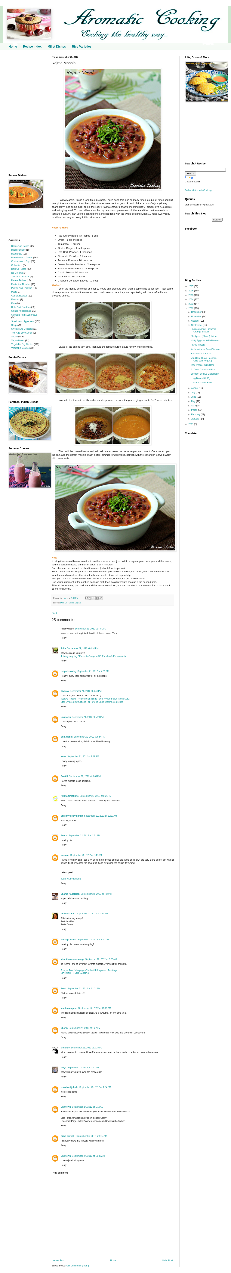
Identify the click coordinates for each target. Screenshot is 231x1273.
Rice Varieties (81, 46)
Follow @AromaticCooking (198, 190)
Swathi (64, 776)
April (193, 405)
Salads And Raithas (21, 311)
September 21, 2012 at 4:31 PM (82, 648)
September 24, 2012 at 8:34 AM (91, 1136)
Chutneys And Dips (20, 261)
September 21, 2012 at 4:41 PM (86, 691)
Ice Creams (17, 273)
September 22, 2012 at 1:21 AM (84, 835)
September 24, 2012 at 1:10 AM (87, 1107)
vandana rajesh (69, 1008)
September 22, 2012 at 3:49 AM (86, 855)
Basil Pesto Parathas (201, 353)
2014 (191, 299)
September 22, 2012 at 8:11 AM (93, 939)
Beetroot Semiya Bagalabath (205, 374)
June (194, 397)
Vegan (78, 603)
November (196, 316)
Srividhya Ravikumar (72, 816)
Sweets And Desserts (22, 329)
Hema (66, 598)
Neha (63, 756)
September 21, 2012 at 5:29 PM (87, 717)
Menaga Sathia (68, 939)
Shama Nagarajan (70, 894)
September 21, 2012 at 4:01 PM (90, 628)
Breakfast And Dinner (21, 257)
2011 (191, 424)
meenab (65, 855)
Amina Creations (70, 796)
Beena (64, 835)
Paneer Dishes (18, 280)
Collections (16, 265)
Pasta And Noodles (20, 284)
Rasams (15, 299)
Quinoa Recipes (19, 295)
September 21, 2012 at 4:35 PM (93, 671)
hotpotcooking (68, 671)
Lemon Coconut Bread (202, 382)
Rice (13, 303)
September (197, 325)
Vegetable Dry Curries (22, 344)
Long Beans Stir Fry (201, 378)
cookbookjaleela (69, 1087)
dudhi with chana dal (71, 878)
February (196, 414)
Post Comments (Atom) (77, 1265)
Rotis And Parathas (21, 307)
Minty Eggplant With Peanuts (205, 340)
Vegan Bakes (18, 340)
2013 (191, 304)
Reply (63, 638)
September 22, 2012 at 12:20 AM (100, 816)
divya (63, 1067)
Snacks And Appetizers (22, 321)
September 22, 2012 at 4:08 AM (96, 894)
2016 (191, 290)
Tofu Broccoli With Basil (202, 365)
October (195, 321)
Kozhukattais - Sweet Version (205, 349)
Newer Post (58, 1260)
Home (13, 46)
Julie (63, 648)
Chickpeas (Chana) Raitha (204, 336)
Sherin (64, 1028)
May (193, 401)
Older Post (167, 1260)
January (195, 418)
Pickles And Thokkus (21, 288)
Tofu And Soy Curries (21, 333)
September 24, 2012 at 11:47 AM (88, 1156)
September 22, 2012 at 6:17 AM (92, 913)
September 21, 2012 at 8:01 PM (85, 776)
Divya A (65, 691)
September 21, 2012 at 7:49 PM (83, 756)
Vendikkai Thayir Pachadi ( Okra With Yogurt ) (204, 359)
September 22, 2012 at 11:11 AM (83, 988)
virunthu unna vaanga (72, 959)
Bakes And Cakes (20, 246)
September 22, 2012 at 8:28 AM (101, 959)
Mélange (65, 1047)
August (195, 388)
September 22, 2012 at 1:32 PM (84, 1028)
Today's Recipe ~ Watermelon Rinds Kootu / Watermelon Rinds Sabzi (95, 698)
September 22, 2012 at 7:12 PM (83, 1067)
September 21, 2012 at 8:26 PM (95, 796)
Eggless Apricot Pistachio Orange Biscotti (203, 330)
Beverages (16, 253)
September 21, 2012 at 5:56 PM (89, 736)
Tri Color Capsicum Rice (203, 369)
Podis (14, 291)
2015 (191, 295)
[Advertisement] (24, 112)
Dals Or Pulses (67, 603)
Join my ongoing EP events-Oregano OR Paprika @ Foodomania (93, 656)
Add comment (60, 1172)
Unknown (66, 717)
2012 (191, 308)
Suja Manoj (66, 736)
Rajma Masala (198, 344)
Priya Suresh (67, 1136)
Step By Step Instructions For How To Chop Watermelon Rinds (92, 702)
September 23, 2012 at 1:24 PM (95, 1087)
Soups (14, 325)
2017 (191, 286)
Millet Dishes (57, 46)
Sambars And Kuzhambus (24, 315)
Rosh (63, 988)
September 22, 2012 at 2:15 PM (86, 1047)
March (194, 410)
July (193, 392)
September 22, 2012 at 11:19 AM (94, 1008)
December (196, 312)
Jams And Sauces (20, 276)
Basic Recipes (18, 250)
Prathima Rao (68, 913)
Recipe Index (32, 46)
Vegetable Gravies (20, 348)
